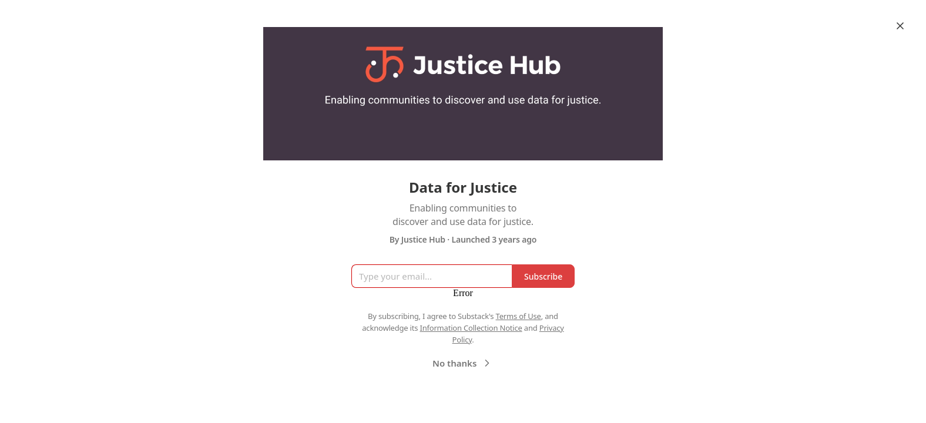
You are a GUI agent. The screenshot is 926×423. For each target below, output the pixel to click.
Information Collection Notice (471, 328)
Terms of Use (518, 316)
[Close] (900, 26)
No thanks (462, 363)
